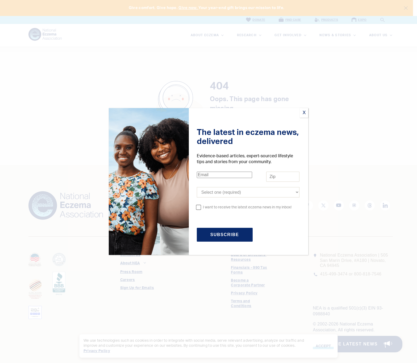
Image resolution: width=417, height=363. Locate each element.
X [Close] (304, 112)
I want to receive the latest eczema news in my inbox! (247, 207)
